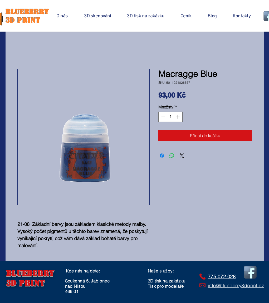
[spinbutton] (170, 117)
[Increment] (178, 117)
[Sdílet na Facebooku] (162, 155)
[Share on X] (182, 155)
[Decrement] (162, 117)
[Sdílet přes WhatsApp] (172, 155)
